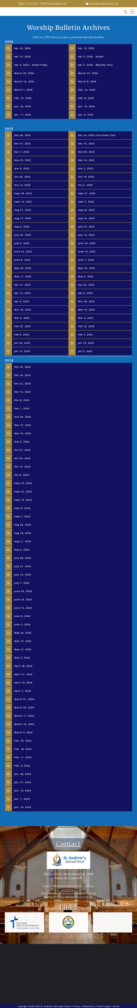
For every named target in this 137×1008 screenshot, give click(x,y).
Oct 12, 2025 (22, 185)
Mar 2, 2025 (85, 318)
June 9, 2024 (22, 616)
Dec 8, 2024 (21, 400)
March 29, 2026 (24, 73)
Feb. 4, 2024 (22, 765)
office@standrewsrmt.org (103, 3)
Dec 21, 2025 (22, 143)
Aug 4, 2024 (21, 549)
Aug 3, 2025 (21, 226)
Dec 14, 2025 (86, 143)
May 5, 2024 (22, 657)
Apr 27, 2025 (22, 284)
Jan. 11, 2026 (22, 114)
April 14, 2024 (23, 682)
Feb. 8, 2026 (86, 98)
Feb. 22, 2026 (86, 89)
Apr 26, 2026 (23, 48)
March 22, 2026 (88, 73)
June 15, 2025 (87, 251)
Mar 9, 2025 (22, 318)
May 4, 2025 (85, 276)
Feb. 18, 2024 (23, 749)
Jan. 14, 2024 (22, 790)
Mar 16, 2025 (86, 309)
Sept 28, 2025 (23, 193)
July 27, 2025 (86, 226)
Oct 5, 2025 (85, 185)
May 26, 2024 (22, 632)
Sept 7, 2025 (86, 201)
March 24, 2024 (24, 707)
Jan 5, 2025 (85, 351)
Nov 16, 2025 (86, 160)
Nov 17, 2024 (22, 425)
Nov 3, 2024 (21, 441)
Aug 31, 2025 (22, 210)
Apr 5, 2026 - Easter (91, 56)
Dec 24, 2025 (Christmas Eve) (97, 135)
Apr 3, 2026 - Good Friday (30, 64)
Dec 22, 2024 (22, 383)
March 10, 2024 (24, 724)
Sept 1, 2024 (22, 516)
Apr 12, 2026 (23, 56)
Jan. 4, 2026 (85, 114)
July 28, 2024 (22, 558)
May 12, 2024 (22, 649)
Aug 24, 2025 (86, 210)
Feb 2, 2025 (85, 334)
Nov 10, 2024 (22, 433)
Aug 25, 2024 (22, 524)
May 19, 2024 (22, 641)
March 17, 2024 (24, 715)
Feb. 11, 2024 (23, 757)
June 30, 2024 (23, 591)
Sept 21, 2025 (87, 193)
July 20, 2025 (22, 234)
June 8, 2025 (22, 259)
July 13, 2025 (86, 234)
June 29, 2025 (87, 243)
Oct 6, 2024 (21, 474)
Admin (116, 1006)
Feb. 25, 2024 (23, 740)
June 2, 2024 (22, 624)
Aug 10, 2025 (86, 218)
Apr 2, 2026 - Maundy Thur (95, 64)
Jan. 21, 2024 (22, 782)
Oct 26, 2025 (22, 176)
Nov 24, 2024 (22, 416)
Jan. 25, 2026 (22, 106)
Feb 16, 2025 (86, 326)
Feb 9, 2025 (21, 334)
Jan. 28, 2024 (22, 774)
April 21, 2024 (23, 674)
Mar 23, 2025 (22, 309)
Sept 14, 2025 (23, 201)
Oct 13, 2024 (22, 466)
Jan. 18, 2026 (86, 106)
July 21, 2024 (22, 566)
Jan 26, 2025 (22, 342)
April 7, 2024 (22, 690)
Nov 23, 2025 (22, 160)
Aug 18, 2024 (22, 533)
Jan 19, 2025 (86, 342)
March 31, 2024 (24, 699)
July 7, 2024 (21, 582)
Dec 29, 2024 (22, 367)
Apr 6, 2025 (85, 293)
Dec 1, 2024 (21, 408)
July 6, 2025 (21, 243)
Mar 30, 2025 (86, 301)
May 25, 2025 (22, 268)
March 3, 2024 (23, 732)
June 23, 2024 (23, 599)
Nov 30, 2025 (86, 151)
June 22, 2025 (23, 251)
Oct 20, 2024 (22, 458)
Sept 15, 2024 (23, 499)
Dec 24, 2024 (22, 375)
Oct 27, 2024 (22, 450)
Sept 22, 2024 (23, 491)
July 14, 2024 (22, 574)
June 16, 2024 (23, 607)
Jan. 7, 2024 (22, 798)
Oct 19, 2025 (86, 176)
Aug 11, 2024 (22, 541)
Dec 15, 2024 (22, 391)
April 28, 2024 (23, 666)
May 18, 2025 (86, 268)
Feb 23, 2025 (22, 326)
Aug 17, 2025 (22, 218)
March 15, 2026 (24, 81)
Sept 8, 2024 (22, 508)
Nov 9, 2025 (21, 168)
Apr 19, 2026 (86, 48)
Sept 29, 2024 (23, 483)
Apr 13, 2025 (22, 293)
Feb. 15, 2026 (23, 98)
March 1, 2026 (23, 89)
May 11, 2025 (22, 276)
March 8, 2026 (87, 81)
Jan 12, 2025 (22, 351)
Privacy (77, 1006)
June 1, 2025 (86, 259)
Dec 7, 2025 (21, 151)
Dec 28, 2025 (23, 135)
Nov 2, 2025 (85, 168)
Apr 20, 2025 (86, 284)
